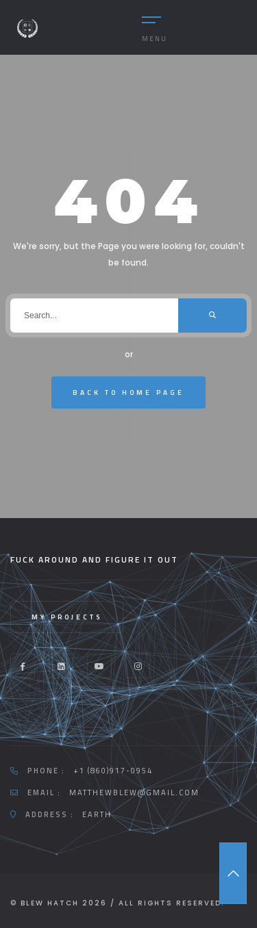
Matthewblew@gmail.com (134, 792)
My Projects (67, 617)
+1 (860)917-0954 (113, 770)
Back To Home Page (128, 392)
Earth (97, 814)
